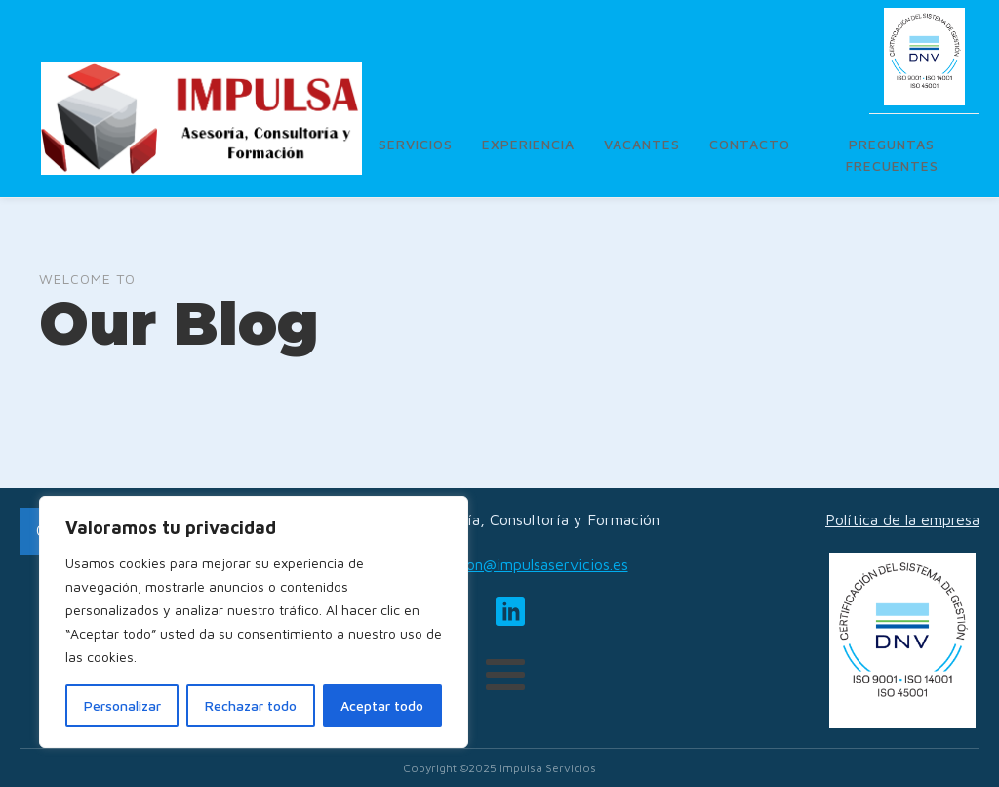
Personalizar (122, 705)
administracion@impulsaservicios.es (505, 564)
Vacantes (642, 144)
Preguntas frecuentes (892, 155)
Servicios (416, 144)
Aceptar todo (381, 705)
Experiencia (528, 144)
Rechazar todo (251, 705)
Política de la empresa (902, 519)
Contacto (749, 144)
